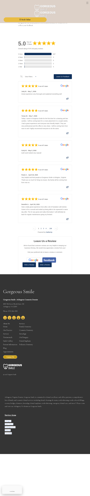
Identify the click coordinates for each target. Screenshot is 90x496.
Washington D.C (10, 425)
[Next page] (56, 226)
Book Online (25, 20)
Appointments (8, 349)
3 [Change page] (43, 227)
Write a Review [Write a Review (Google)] (29, 264)
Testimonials (7, 335)
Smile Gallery (8, 339)
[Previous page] (34, 226)
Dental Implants (25, 339)
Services (6, 331)
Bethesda (8, 428)
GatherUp (49, 230)
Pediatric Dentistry (26, 342)
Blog (4, 346)
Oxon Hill (8, 431)
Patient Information (10, 342)
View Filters (28, 77)
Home (5, 324)
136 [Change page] (50, 227)
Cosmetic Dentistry (26, 328)
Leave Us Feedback (62, 77)
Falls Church (9, 422)
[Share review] (67, 99)
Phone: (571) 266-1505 (10, 309)
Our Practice (7, 328)
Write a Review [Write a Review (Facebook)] (45, 264)
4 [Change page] (46, 227)
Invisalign (22, 331)
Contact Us (10, 355)
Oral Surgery (23, 335)
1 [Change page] (38, 227)
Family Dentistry (25, 324)
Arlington (8, 419)
